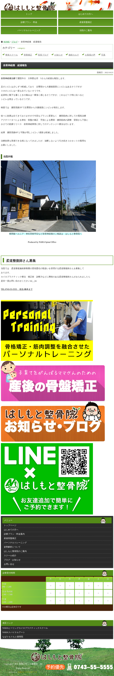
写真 (103, 55)
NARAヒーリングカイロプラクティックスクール (25, 628)
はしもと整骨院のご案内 (15, 551)
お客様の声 (90, 55)
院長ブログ (43, 55)
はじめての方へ (85, 14)
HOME (7, 42)
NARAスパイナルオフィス (27, 672)
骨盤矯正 (28, 55)
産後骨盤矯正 (85, 22)
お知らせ (58, 55)
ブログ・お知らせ (12, 560)
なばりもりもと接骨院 (12, 637)
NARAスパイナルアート (13, 632)
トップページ (10, 525)
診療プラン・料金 (29, 22)
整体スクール (11, 55)
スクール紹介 (10, 555)
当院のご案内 (85, 30)
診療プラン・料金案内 (14, 534)
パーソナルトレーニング (29, 30)
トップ (29, 14)
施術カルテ (74, 55)
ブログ (14, 42)
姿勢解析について (12, 547)
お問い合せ (9, 564)
